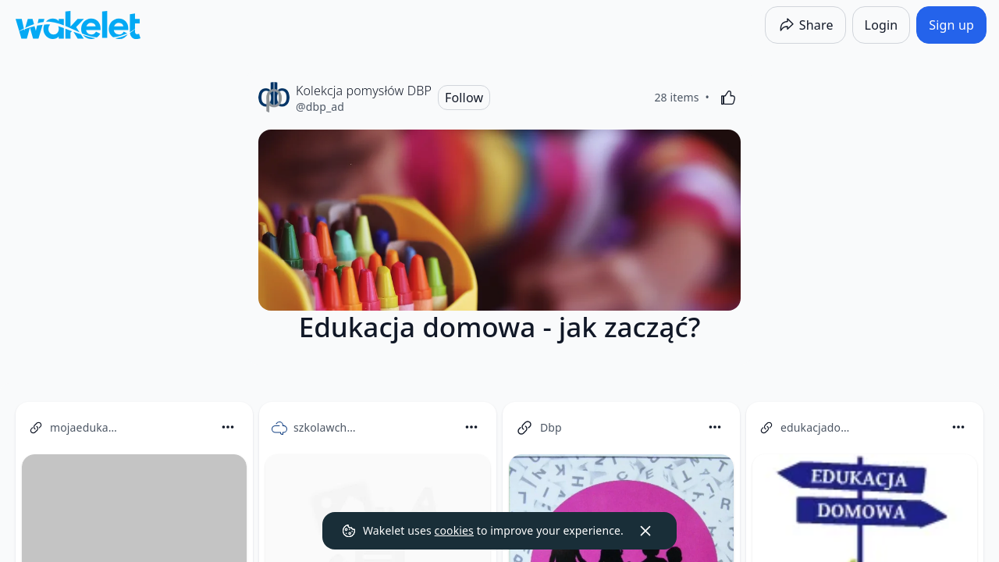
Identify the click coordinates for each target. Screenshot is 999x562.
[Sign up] (951, 25)
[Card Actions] (227, 426)
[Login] (881, 25)
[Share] (805, 25)
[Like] (728, 97)
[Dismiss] (645, 530)
